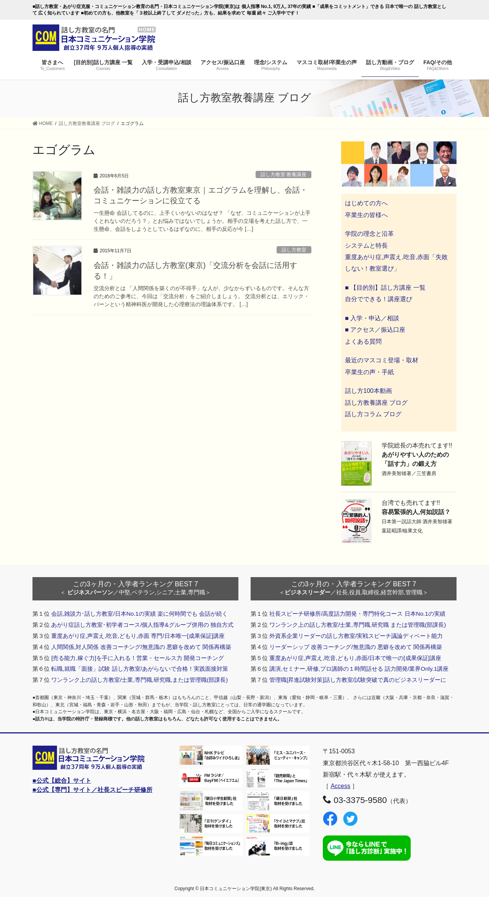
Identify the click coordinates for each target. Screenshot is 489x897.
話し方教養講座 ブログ (376, 402)
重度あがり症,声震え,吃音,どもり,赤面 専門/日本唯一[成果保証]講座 (138, 636)
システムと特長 (366, 245)
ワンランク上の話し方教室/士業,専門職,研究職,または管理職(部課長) (139, 679)
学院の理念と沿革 (369, 233)
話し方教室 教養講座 (284, 174)
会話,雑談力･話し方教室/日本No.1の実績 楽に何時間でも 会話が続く (139, 613)
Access (340, 786)
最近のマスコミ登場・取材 (381, 360)
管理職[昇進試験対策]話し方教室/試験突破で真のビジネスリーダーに (357, 679)
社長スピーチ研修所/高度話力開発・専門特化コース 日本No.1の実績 (357, 613)
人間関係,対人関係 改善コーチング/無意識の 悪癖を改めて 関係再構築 (141, 647)
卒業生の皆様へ (366, 215)
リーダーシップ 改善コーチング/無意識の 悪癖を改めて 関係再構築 (355, 647)
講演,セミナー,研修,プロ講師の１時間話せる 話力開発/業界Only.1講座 (359, 668)
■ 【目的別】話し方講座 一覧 (385, 287)
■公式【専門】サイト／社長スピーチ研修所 (92, 790)
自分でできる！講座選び (378, 299)
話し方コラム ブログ (373, 414)
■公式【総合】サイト (61, 780)
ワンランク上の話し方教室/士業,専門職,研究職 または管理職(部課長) (357, 624)
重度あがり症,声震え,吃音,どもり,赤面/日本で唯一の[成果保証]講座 (355, 658)
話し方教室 (294, 250)
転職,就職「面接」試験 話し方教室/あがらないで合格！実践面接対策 (139, 668)
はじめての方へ (366, 203)
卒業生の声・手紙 (369, 372)
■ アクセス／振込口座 (375, 329)
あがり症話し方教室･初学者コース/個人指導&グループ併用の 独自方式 (142, 624)
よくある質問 (363, 341)
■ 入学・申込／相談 (372, 318)
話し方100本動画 (368, 391)
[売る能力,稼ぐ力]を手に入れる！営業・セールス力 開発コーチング (137, 658)
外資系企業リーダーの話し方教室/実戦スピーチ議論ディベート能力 (356, 636)
